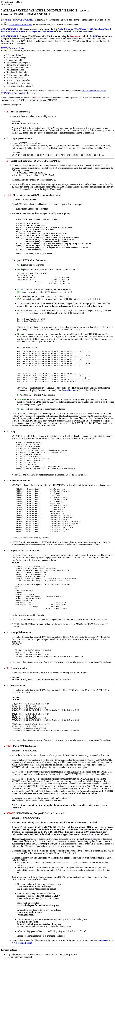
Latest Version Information (20, 24)
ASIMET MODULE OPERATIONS (20, 20)
